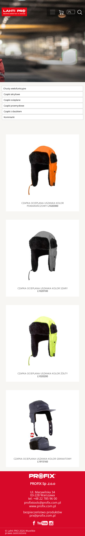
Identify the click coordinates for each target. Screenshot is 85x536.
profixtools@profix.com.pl (42, 503)
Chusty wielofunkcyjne (14, 88)
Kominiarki (9, 117)
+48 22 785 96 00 (45, 498)
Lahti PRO (14, 12)
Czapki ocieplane (12, 99)
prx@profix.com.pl (43, 515)
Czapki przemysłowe (14, 105)
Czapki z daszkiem (13, 111)
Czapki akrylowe (12, 94)
